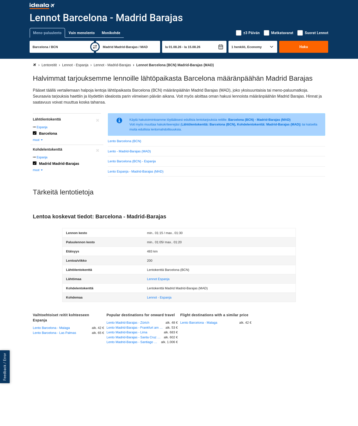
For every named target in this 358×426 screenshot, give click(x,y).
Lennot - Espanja (159, 297)
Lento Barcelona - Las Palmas (54, 333)
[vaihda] (95, 47)
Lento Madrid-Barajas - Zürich (128, 322)
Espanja (42, 127)
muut (38, 140)
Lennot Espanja (158, 279)
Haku (303, 47)
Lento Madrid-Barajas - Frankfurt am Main (136, 327)
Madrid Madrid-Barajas (59, 163)
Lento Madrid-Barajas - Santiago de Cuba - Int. (134, 342)
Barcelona (48, 133)
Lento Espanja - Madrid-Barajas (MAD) (136, 171)
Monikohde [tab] (111, 33)
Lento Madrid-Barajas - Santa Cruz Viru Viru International (135, 337)
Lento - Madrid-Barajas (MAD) (129, 151)
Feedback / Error (5, 366)
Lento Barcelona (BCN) (124, 141)
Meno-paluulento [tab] (47, 33)
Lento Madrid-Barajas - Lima (127, 332)
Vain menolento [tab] (82, 33)
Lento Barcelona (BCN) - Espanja (132, 161)
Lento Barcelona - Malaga (51, 328)
